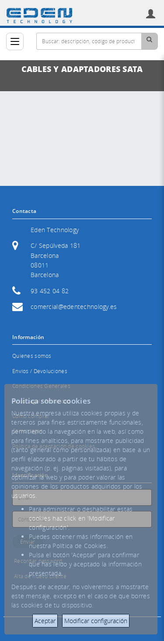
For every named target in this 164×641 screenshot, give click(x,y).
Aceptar (45, 621)
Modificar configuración (95, 621)
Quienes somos (32, 356)
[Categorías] (15, 41)
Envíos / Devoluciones (39, 371)
